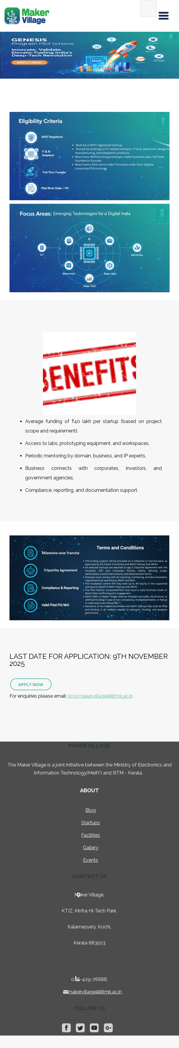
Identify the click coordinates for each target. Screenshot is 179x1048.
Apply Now (30, 684)
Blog (90, 810)
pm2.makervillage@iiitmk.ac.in (100, 696)
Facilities (90, 835)
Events (90, 860)
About (89, 790)
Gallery (90, 847)
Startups (90, 823)
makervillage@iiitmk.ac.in (95, 992)
